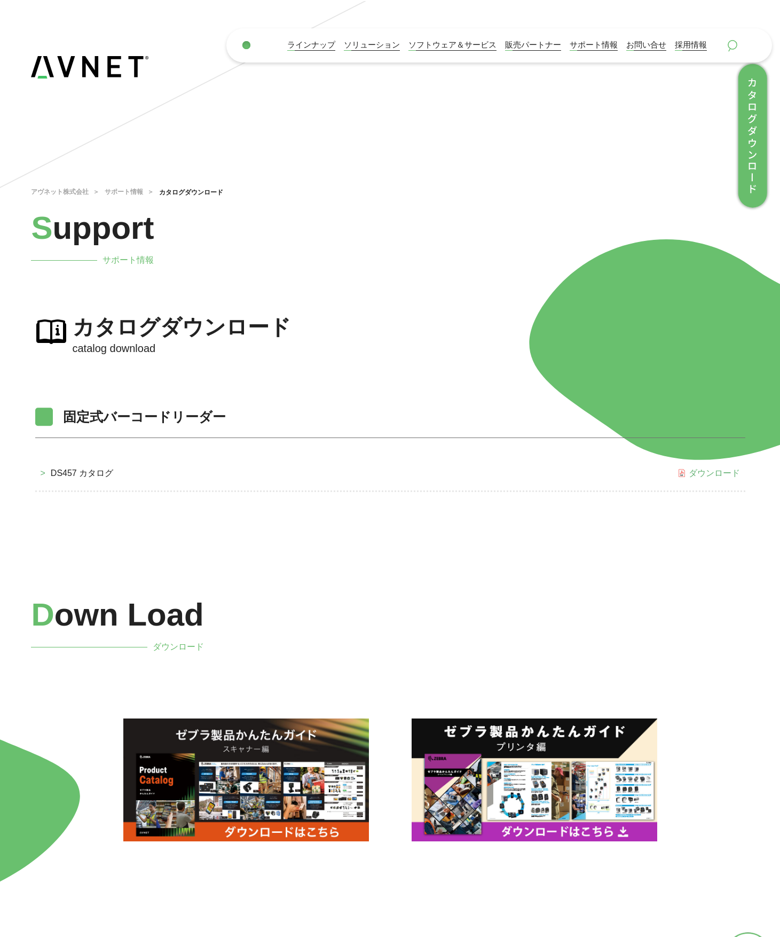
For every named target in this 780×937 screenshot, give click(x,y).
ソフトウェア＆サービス (452, 45)
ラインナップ (311, 45)
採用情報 (691, 45)
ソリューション (372, 45)
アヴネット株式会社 (60, 192)
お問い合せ (646, 45)
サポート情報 (594, 45)
